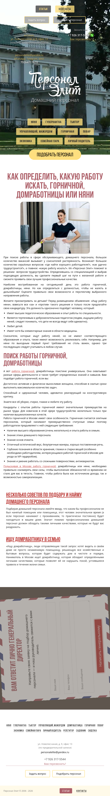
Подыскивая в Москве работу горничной (29, 466)
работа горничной (23, 371)
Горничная (67, 131)
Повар (87, 131)
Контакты (65, 9)
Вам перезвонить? (81, 39)
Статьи (43, 9)
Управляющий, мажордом (36, 131)
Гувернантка (54, 122)
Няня (34, 122)
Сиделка (92, 730)
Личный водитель (79, 141)
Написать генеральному (79, 611)
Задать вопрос (36, 20)
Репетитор (68, 730)
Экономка (26, 141)
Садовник (81, 730)
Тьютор (74, 122)
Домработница (75, 725)
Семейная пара (50, 141)
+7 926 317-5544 (78, 35)
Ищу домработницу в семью (33, 539)
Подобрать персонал (69, 20)
